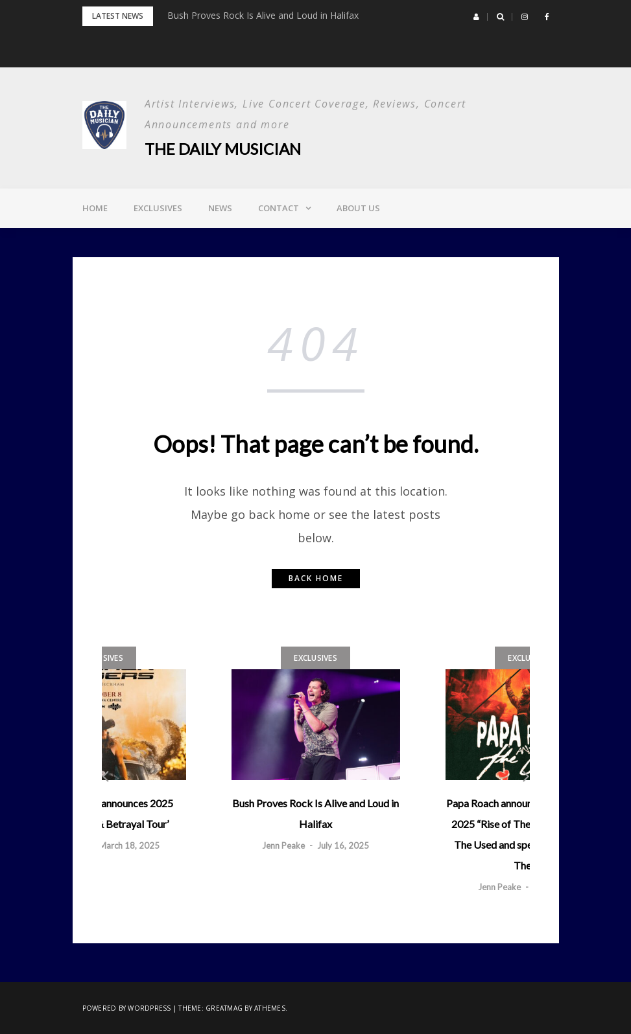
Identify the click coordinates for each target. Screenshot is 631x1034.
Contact (278, 208)
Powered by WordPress (126, 1008)
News (220, 208)
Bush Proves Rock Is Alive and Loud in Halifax (263, 15)
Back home (316, 578)
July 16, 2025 (343, 845)
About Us (358, 208)
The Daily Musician (223, 148)
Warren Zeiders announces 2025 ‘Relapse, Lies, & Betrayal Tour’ (101, 813)
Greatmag (224, 1008)
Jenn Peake (283, 845)
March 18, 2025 (129, 845)
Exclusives (158, 208)
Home (95, 208)
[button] (476, 17)
